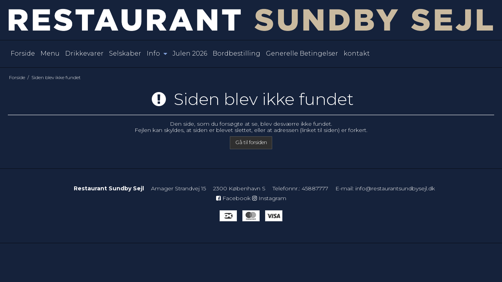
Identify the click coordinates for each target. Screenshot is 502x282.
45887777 (315, 188)
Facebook (233, 198)
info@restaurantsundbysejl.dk (395, 188)
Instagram (269, 198)
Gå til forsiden (251, 142)
